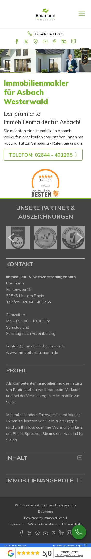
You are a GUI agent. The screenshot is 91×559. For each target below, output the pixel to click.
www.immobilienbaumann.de (32, 352)
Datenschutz (72, 524)
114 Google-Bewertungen (69, 555)
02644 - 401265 (49, 33)
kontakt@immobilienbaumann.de (35, 346)
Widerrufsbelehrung (43, 524)
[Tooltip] (85, 545)
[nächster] (79, 237)
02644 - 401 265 (79, 532)
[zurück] (11, 237)
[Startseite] (45, 13)
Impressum (17, 524)
